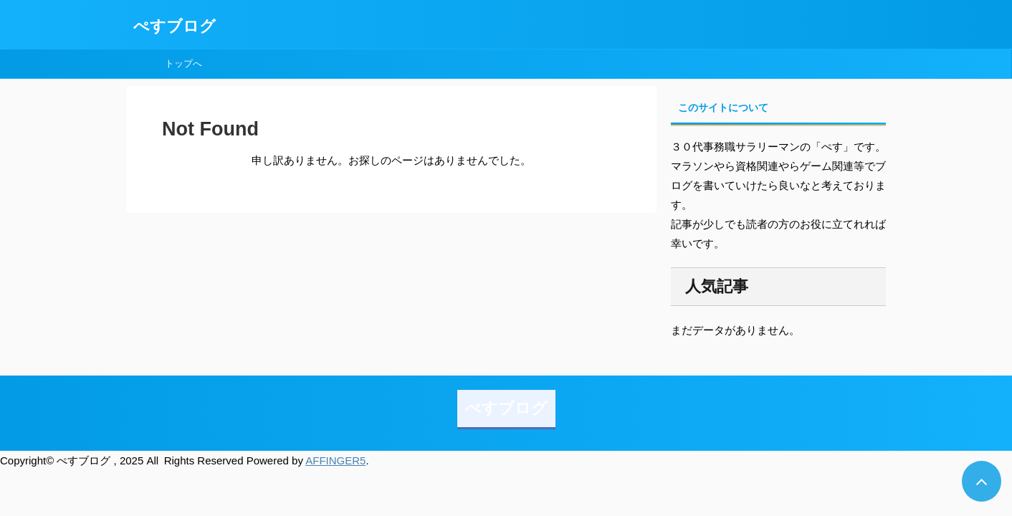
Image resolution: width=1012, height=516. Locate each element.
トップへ (183, 63)
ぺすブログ (174, 26)
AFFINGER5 (335, 460)
